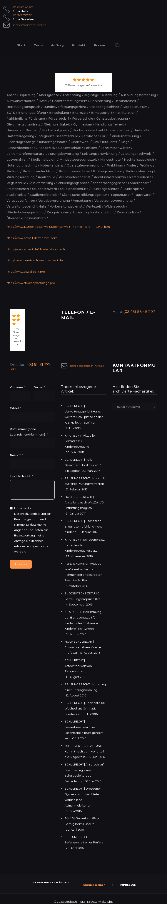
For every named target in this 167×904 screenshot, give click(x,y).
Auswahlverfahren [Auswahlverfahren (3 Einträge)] (21, 101)
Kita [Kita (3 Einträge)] (96, 142)
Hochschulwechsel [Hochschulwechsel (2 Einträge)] (88, 130)
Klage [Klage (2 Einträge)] (125, 142)
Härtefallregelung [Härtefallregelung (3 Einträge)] (20, 136)
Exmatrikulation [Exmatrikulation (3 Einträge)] (122, 113)
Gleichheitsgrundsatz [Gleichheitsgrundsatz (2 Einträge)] (23, 124)
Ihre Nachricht (20, 475)
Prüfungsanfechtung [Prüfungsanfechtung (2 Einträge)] (39, 171)
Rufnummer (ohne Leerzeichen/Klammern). (28, 430)
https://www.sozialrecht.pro (26, 271)
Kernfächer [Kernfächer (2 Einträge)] (90, 136)
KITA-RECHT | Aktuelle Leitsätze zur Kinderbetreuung (80, 439)
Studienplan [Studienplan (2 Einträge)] (132, 189)
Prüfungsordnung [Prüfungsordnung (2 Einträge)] (21, 177)
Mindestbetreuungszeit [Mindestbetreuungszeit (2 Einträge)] (78, 160)
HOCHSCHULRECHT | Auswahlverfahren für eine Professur (83, 641)
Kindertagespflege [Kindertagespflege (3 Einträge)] (21, 142)
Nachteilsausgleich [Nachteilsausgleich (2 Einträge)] (139, 160)
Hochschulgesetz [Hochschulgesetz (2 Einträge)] (55, 130)
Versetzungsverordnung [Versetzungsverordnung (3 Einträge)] (113, 201)
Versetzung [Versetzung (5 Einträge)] (82, 201)
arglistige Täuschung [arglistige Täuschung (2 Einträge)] (100, 95)
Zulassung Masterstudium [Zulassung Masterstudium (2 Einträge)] (93, 212)
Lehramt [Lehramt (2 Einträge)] (90, 148)
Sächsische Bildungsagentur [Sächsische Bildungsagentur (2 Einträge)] (84, 195)
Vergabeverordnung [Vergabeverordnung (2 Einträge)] (54, 201)
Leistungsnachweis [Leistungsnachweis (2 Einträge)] (136, 154)
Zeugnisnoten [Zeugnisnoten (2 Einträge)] (58, 212)
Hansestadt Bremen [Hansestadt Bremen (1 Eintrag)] (22, 130)
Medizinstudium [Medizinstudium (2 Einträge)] (43, 160)
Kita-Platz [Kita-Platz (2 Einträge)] (109, 142)
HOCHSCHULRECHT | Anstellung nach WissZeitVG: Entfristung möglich (84, 499)
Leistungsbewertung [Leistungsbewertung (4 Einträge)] (62, 154)
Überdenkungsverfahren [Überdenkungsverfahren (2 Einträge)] (26, 218)
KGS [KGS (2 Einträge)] (105, 136)
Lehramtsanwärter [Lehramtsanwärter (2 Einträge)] (115, 148)
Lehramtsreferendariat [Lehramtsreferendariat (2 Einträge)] (24, 154)
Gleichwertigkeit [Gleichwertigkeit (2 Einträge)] (57, 124)
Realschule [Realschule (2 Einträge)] (46, 177)
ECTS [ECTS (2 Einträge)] (11, 113)
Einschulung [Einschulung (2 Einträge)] (59, 113)
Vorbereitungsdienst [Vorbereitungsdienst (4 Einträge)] (66, 206)
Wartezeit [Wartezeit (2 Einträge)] (93, 206)
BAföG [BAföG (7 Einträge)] (44, 101)
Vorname (16, 386)
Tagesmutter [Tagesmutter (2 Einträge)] (120, 195)
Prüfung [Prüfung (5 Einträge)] (13, 171)
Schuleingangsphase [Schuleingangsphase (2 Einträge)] (72, 183)
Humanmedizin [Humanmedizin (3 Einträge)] (118, 130)
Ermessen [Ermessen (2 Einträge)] (99, 113)
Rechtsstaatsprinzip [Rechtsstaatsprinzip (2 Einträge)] (110, 177)
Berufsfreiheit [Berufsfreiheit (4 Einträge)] (125, 101)
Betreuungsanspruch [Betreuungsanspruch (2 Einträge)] (23, 107)
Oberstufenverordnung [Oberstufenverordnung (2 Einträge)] (85, 165)
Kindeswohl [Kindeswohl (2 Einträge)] (80, 142)
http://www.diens (18, 260)
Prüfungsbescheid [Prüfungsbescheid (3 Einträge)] (107, 171)
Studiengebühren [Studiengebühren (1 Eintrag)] (105, 189)
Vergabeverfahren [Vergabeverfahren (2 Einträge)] (21, 201)
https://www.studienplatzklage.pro (31, 282)
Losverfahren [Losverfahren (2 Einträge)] (17, 160)
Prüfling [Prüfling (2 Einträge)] (146, 165)
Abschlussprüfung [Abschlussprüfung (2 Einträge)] (21, 95)
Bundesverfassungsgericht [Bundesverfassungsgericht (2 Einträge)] (64, 107)
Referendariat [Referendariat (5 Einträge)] (140, 177)
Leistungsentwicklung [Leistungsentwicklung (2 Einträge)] (99, 154)
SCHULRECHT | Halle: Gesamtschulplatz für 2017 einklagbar (83, 463)
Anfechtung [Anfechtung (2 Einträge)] (71, 95)
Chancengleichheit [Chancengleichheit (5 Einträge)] (104, 107)
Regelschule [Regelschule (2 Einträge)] (16, 183)
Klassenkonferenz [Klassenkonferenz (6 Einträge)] (21, 148)
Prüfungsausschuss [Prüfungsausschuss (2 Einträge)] (74, 171)
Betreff (15, 454)
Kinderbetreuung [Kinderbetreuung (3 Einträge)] (125, 136)
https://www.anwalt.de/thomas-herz (32, 237)
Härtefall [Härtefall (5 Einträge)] (140, 130)
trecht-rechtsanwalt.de (46, 260)
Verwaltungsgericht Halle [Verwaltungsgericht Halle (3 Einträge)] (27, 206)
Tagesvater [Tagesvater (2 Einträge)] (143, 195)
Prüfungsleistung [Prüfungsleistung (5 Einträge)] (139, 171)
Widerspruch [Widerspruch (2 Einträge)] (114, 206)
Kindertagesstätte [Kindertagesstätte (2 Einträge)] (53, 142)
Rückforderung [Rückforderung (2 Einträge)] (41, 183)
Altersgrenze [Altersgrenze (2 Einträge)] (49, 95)
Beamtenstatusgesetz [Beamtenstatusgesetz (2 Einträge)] (69, 101)
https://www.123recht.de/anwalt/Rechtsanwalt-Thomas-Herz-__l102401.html (59, 226)
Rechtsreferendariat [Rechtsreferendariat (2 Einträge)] (74, 177)
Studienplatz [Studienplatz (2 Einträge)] (17, 195)
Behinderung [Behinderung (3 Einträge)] (100, 101)
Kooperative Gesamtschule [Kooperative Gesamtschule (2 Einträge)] (59, 148)
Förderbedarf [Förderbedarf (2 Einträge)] (58, 118)
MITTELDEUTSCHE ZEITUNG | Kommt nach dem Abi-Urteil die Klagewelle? (84, 748)
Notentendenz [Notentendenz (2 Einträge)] (51, 165)
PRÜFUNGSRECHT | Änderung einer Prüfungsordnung (78, 682)
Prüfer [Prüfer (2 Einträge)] (131, 165)
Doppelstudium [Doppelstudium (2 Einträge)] (135, 107)
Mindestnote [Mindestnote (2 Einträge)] (110, 160)
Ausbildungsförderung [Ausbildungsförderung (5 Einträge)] (138, 95)
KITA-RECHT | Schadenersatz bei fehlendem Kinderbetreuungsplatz (85, 541)
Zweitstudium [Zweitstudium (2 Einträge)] (128, 212)
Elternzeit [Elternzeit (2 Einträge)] (80, 113)
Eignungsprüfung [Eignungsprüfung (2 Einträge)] (32, 113)
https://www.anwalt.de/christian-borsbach (36, 249)
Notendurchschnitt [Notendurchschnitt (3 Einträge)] (22, 165)
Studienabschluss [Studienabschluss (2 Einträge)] (74, 189)
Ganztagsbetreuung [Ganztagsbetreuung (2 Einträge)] (112, 118)
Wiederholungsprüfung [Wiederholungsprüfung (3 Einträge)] (25, 212)
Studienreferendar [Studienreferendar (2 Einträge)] (44, 195)
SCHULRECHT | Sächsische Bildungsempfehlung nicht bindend (83, 523)
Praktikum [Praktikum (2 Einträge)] (115, 165)
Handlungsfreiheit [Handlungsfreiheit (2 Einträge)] (109, 124)
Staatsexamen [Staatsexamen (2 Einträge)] (18, 189)
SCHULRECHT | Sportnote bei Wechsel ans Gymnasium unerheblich (85, 706)
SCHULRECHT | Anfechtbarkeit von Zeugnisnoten (78, 659)
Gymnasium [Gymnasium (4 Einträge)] (82, 124)
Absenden (20, 563)
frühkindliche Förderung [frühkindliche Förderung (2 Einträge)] (26, 118)
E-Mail (14, 407)
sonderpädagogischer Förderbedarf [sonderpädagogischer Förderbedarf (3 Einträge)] (121, 183)
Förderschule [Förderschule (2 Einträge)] (82, 118)
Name (38, 386)
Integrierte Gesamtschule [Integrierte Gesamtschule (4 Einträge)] (57, 136)
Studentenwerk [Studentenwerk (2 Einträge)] (44, 189)
